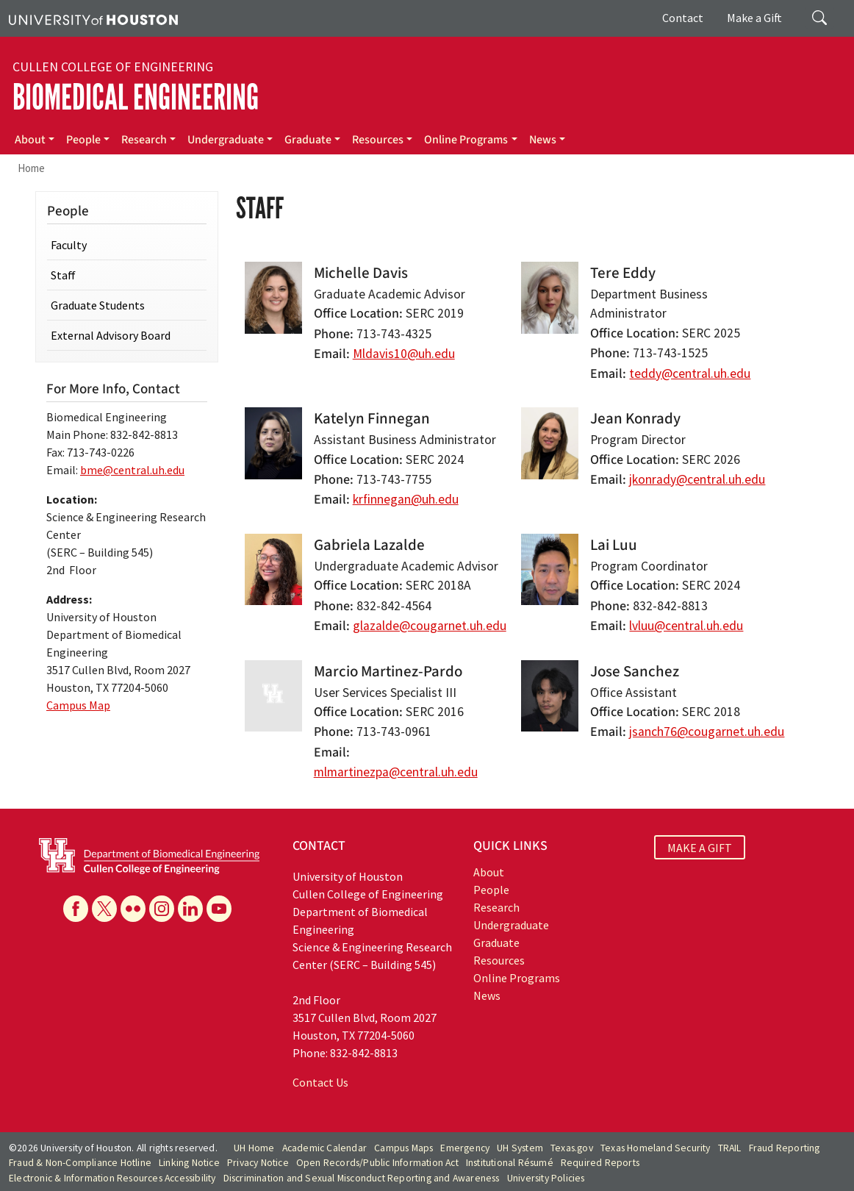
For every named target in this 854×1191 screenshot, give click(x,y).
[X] (104, 908)
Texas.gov (571, 1148)
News (542, 140)
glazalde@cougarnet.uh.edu (429, 626)
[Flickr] (133, 908)
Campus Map (78, 705)
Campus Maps (403, 1148)
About (30, 140)
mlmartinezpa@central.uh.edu (396, 772)
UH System (520, 1148)
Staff (63, 275)
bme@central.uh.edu (132, 469)
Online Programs (466, 140)
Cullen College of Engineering (112, 67)
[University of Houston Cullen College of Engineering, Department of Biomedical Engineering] (149, 854)
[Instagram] (161, 908)
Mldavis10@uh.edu (404, 354)
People (83, 140)
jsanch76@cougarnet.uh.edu (706, 731)
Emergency (464, 1148)
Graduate (307, 140)
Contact (682, 17)
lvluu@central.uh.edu (686, 626)
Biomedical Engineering (135, 97)
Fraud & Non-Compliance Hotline (80, 1162)
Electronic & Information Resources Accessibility (112, 1178)
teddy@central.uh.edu (689, 373)
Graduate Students (98, 305)
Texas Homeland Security (655, 1148)
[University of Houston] (93, 18)
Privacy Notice (258, 1162)
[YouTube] (219, 908)
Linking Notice (189, 1162)
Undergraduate (225, 140)
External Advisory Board (111, 335)
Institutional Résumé (509, 1162)
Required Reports (600, 1162)
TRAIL (730, 1148)
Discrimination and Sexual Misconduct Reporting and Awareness (361, 1178)
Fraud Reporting (784, 1148)
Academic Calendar (324, 1148)
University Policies (546, 1178)
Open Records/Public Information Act (377, 1162)
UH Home (254, 1148)
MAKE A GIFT (699, 847)
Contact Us (320, 1082)
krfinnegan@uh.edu (406, 499)
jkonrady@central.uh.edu (697, 479)
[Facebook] (75, 908)
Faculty (69, 244)
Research (144, 140)
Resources (377, 140)
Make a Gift (754, 17)
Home (31, 168)
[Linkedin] (190, 908)
